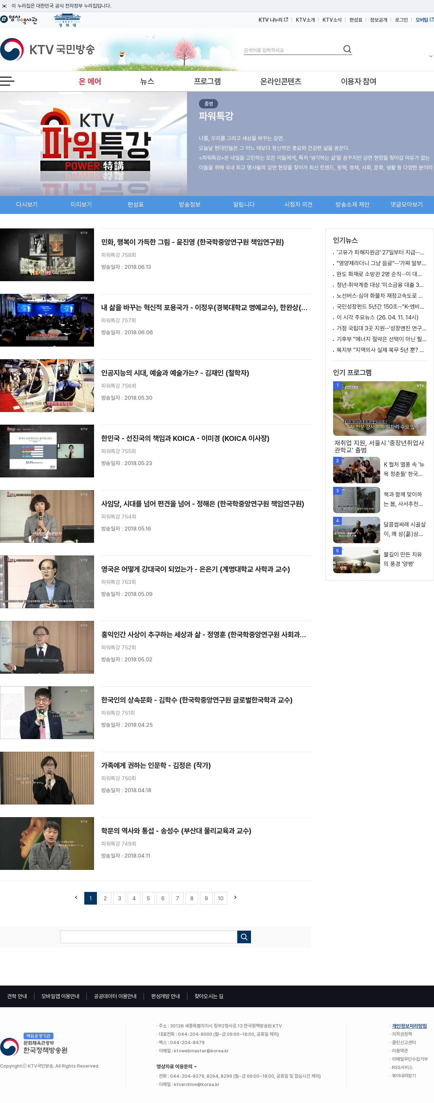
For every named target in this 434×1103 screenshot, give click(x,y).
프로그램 (207, 81)
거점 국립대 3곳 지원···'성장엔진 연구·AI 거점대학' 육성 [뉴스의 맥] (381, 328)
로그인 (401, 20)
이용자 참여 (358, 81)
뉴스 (147, 81)
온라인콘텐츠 (280, 81)
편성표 (355, 20)
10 (221, 898)
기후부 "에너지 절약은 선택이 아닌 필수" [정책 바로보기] (381, 339)
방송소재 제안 (353, 204)
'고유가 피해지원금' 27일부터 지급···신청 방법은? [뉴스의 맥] (381, 252)
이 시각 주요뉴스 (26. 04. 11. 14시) (378, 317)
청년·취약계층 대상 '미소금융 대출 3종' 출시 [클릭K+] (381, 285)
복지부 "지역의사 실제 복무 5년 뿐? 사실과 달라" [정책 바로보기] (381, 350)
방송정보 (190, 204)
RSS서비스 (402, 1067)
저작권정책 (402, 1034)
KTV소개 (305, 20)
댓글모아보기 (407, 204)
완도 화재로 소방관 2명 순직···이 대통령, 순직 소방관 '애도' (381, 274)
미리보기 (81, 204)
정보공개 (378, 20)
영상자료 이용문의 (174, 1066)
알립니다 (244, 204)
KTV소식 (332, 20)
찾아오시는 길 (209, 996)
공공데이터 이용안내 (115, 996)
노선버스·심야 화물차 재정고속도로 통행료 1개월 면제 (381, 295)
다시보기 (27, 204)
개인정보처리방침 (409, 1026)
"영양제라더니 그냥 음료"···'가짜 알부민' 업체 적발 (381, 263)
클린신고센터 (404, 1042)
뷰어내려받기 (404, 1075)
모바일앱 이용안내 (61, 996)
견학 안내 (17, 996)
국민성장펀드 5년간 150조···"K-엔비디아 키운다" (381, 306)
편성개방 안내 (165, 996)
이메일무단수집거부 (410, 1059)
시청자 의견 (298, 204)
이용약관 (400, 1050)
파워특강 (216, 116)
